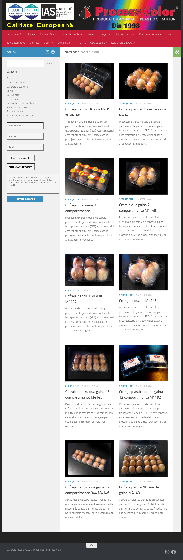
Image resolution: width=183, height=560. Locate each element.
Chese (90, 34)
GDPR (47, 42)
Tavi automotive (16, 42)
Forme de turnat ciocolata (20, 103)
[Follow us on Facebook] (53, 52)
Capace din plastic (16, 82)
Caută (50, 63)
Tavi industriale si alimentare (22, 115)
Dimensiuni (64, 42)
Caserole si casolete (17, 86)
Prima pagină (14, 34)
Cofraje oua (104, 34)
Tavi (168, 34)
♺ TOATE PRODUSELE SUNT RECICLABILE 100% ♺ (105, 42)
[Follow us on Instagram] (47, 52)
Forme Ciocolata (125, 34)
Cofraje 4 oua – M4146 (138, 300)
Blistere (30, 34)
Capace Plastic (48, 34)
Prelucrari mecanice (150, 34)
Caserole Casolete (71, 34)
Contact (34, 42)
